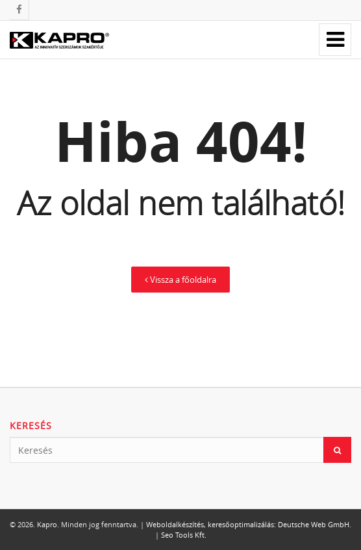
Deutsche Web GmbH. (314, 524)
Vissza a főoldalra (180, 279)
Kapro (47, 524)
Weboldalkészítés (175, 524)
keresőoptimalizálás (241, 524)
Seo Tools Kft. (183, 535)
